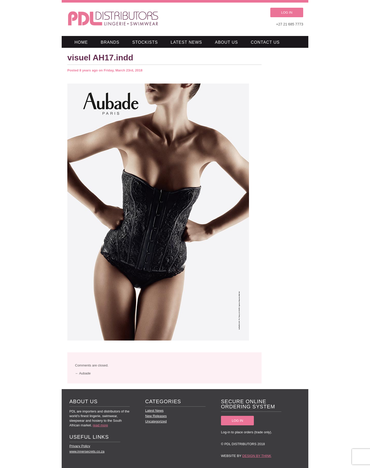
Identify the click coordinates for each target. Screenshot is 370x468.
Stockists (145, 42)
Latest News (186, 42)
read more (100, 425)
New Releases (156, 416)
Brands (110, 42)
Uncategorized (156, 421)
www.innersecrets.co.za (87, 451)
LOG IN (286, 12)
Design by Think (256, 456)
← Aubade (83, 373)
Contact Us (265, 42)
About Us (226, 42)
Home (81, 42)
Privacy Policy (79, 446)
